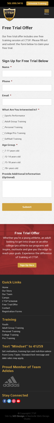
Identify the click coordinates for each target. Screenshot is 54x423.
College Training (10, 334)
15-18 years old (12, 162)
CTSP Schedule (9, 301)
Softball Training (13, 138)
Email (6, 95)
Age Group (9, 144)
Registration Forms (12, 311)
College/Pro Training (15, 133)
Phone (7, 81)
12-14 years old (12, 156)
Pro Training (8, 338)
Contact (6, 308)
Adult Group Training (15, 121)
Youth (5, 324)
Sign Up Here (27, 265)
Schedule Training (37, 3)
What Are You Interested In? (20, 109)
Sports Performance (15, 115)
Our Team (7, 294)
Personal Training (13, 127)
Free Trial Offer (10, 304)
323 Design (18, 416)
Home (5, 287)
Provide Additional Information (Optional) (21, 175)
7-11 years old (12, 150)
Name (7, 67)
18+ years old (11, 168)
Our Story (7, 290)
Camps (5, 297)
